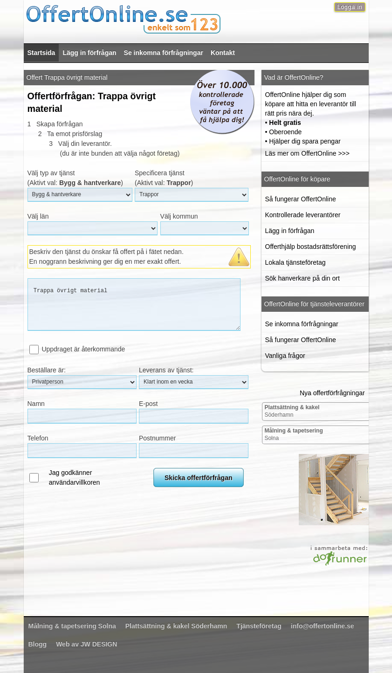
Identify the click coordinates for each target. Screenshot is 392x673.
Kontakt (223, 52)
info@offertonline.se (322, 626)
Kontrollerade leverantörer (303, 215)
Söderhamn (291, 411)
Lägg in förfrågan (89, 52)
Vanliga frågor (285, 355)
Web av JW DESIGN (86, 644)
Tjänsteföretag (258, 626)
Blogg (37, 644)
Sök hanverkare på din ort (302, 278)
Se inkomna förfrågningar (163, 52)
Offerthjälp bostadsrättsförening (310, 246)
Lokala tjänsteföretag (295, 262)
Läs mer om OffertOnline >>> (307, 153)
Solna (293, 434)
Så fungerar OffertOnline (300, 199)
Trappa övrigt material (134, 304)
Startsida (41, 52)
